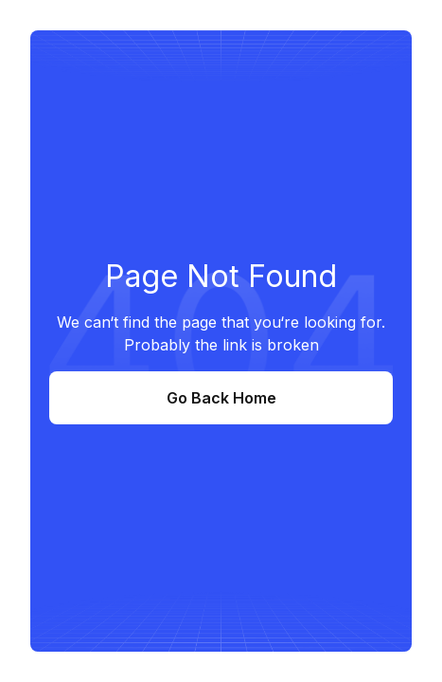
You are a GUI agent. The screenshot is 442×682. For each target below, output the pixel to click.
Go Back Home (221, 397)
